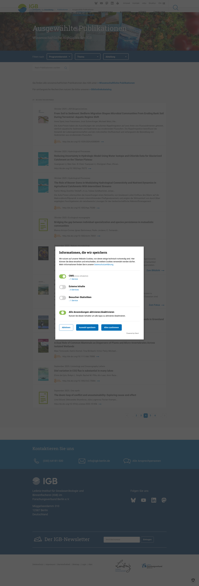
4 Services (74, 289)
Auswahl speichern (89, 327)
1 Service (73, 279)
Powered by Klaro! (132, 333)
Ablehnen (67, 327)
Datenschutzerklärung (103, 264)
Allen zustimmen (115, 327)
